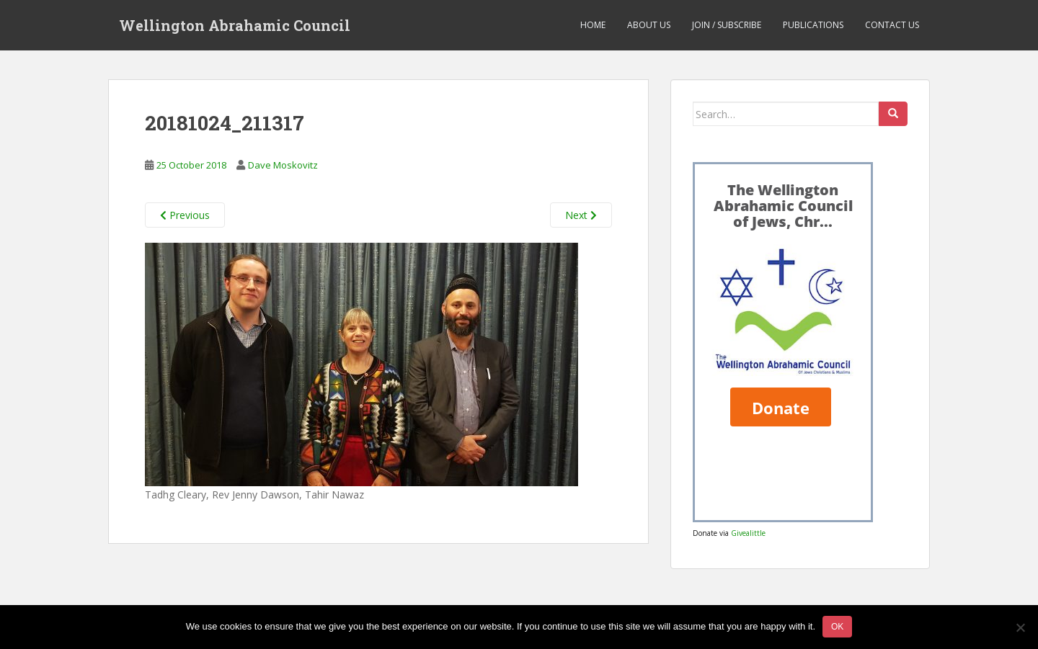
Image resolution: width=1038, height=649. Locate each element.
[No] (1020, 627)
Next (581, 215)
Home (593, 25)
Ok (837, 627)
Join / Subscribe (726, 25)
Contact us (892, 25)
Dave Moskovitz (283, 164)
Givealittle (748, 533)
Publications (813, 25)
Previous (185, 215)
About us (648, 25)
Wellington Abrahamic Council (234, 25)
